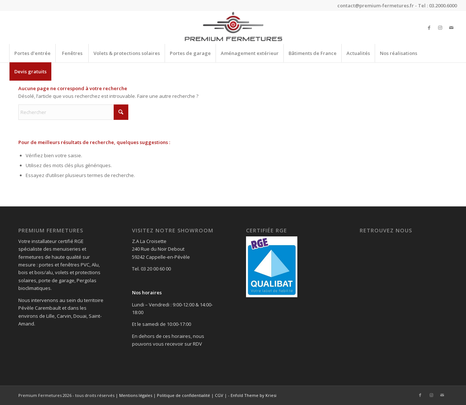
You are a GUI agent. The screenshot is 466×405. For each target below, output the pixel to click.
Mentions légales (135, 395)
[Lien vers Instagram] (440, 27)
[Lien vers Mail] (451, 27)
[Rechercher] (73, 112)
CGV (219, 395)
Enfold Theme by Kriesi (253, 395)
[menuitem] (32, 53)
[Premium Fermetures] (233, 27)
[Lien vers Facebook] (429, 27)
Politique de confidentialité (183, 395)
